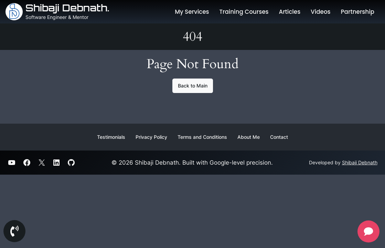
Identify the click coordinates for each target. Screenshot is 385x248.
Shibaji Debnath (359, 162)
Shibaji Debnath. (67, 8)
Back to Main (192, 86)
